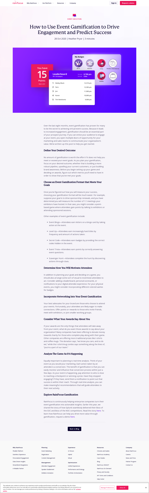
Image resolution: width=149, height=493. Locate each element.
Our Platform (47, 3)
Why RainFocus (33, 3)
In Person (71, 451)
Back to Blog (74, 429)
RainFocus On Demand (104, 468)
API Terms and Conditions (105, 475)
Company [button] (73, 3)
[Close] (146, 487)
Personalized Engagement (21, 458)
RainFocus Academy (103, 454)
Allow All (122, 488)
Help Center (100, 479)
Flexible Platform (18, 451)
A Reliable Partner (18, 468)
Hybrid (70, 454)
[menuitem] (33, 3)
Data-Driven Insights (19, 461)
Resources (61, 3)
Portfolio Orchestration (75, 473)
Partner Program (131, 461)
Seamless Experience (19, 454)
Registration (45, 454)
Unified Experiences (74, 466)
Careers (128, 454)
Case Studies (101, 458)
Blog (98, 461)
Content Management (48, 458)
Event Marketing (47, 451)
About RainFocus (131, 451)
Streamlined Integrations (20, 465)
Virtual (70, 458)
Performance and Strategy (76, 469)
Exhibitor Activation (47, 473)
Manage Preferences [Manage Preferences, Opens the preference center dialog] (107, 488)
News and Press (131, 458)
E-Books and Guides (103, 451)
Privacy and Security (103, 472)
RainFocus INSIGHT (103, 465)
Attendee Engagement (48, 466)
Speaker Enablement (48, 469)
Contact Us (129, 465)
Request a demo (128, 3)
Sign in (113, 3)
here (99, 410)
